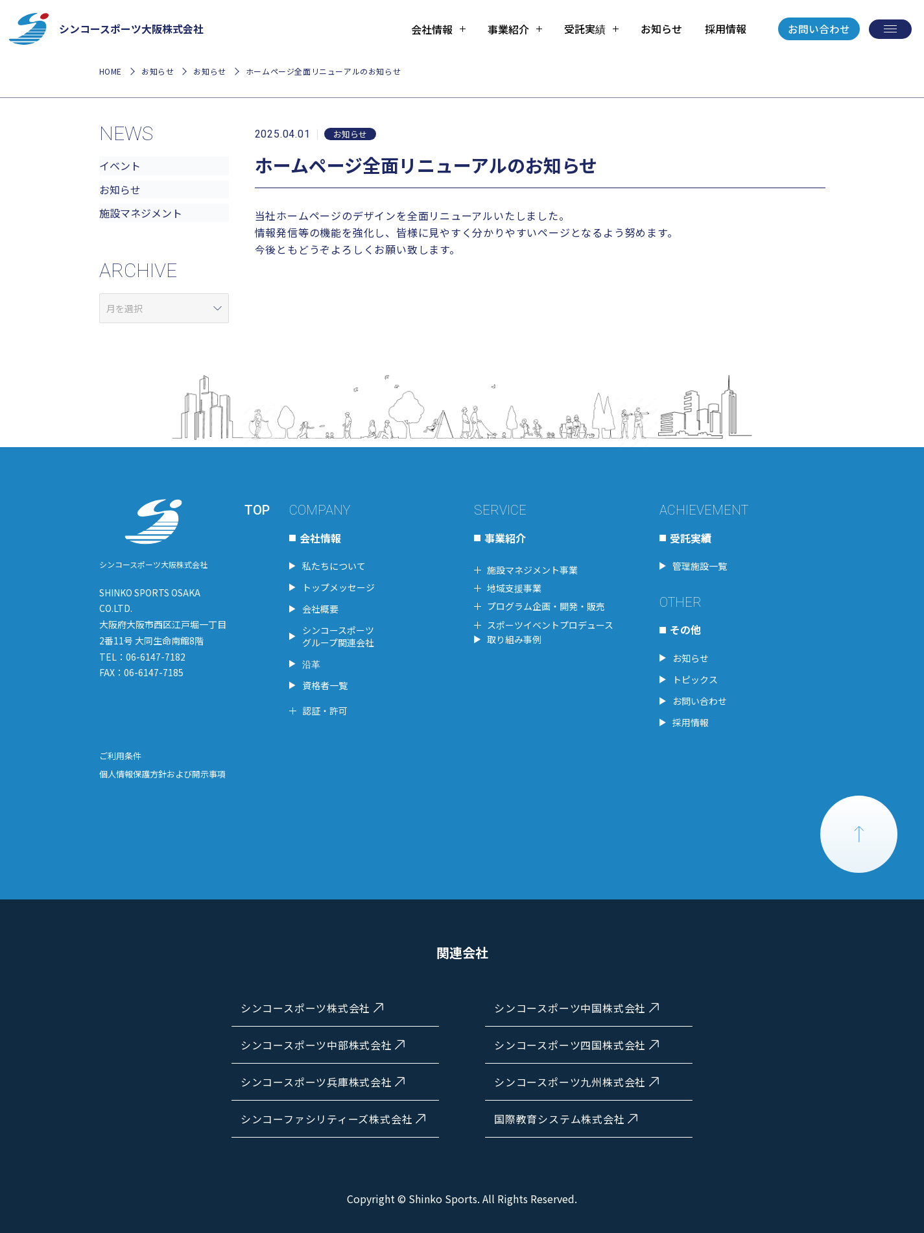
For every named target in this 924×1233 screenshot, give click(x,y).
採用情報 (724, 29)
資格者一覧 (325, 683)
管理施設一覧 (699, 564)
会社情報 (320, 535)
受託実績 (690, 535)
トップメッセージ (338, 585)
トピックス (695, 677)
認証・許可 (325, 708)
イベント (120, 166)
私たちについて (334, 564)
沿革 (311, 662)
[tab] (437, 29)
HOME (110, 71)
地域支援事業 (514, 586)
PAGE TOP (859, 833)
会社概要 (320, 607)
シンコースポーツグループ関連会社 (338, 634)
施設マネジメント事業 (532, 567)
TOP (257, 508)
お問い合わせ (819, 29)
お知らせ (660, 29)
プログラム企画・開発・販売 (546, 604)
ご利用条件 (120, 754)
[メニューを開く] (890, 29)
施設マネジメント (140, 213)
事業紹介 (505, 535)
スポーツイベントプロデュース (550, 622)
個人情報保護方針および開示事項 (162, 772)
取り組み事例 (514, 637)
